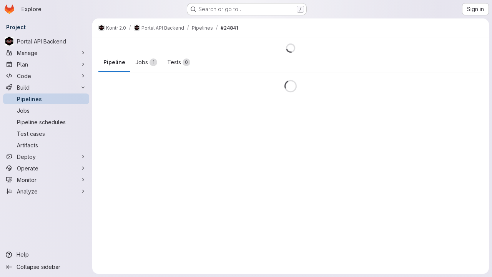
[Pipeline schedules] (46, 122)
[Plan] (46, 64)
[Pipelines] (46, 98)
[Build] (46, 87)
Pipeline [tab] (114, 62)
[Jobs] (46, 110)
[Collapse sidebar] (46, 267)
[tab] (146, 62)
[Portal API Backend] (46, 41)
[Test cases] (46, 133)
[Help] (46, 254)
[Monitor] (46, 179)
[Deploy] (46, 156)
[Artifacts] (46, 145)
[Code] (46, 75)
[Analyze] (46, 191)
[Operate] (46, 168)
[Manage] (46, 52)
